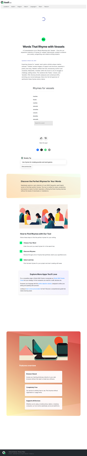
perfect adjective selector (45, 283)
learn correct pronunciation (33, 289)
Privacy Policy (21, 451)
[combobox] (43, 123)
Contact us (31, 453)
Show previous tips (26, 166)
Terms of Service (13, 451)
